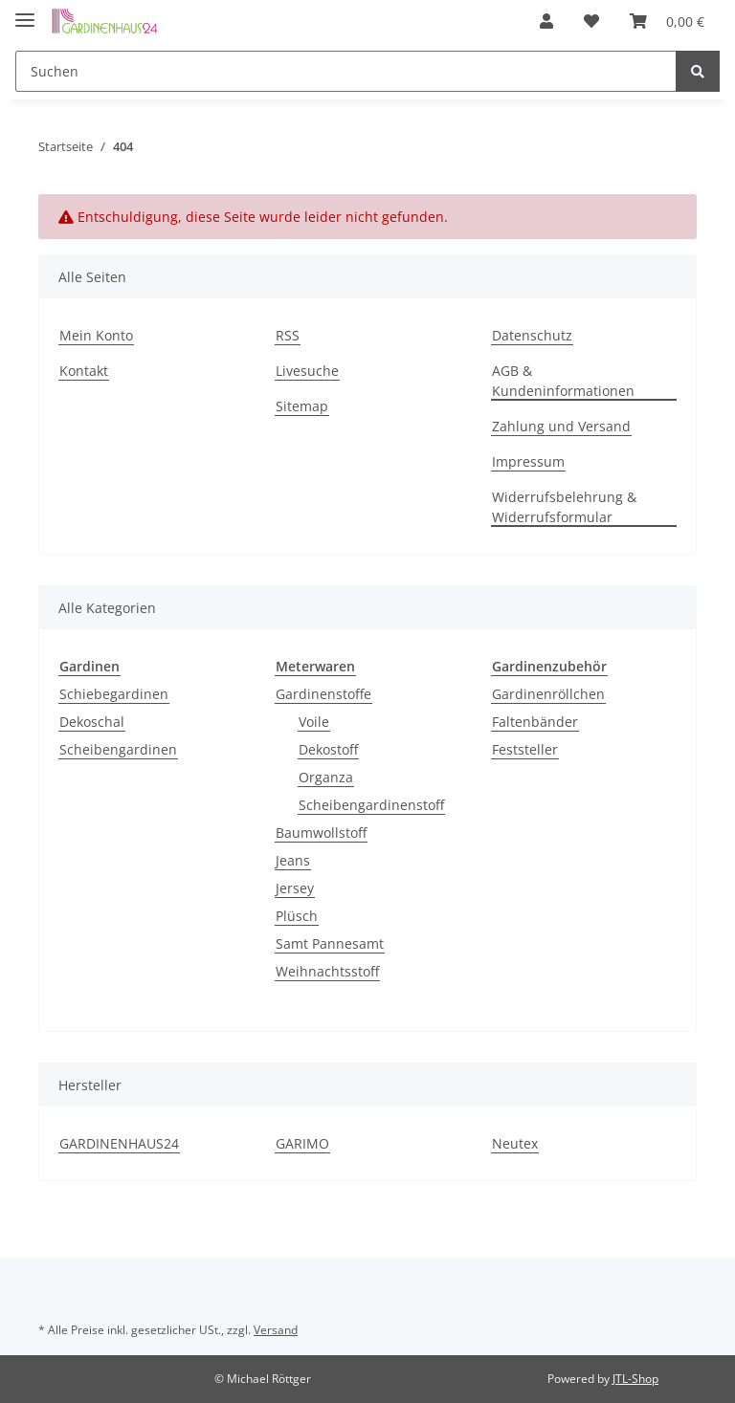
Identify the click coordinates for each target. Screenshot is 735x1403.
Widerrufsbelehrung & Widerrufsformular (564, 507)
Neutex (515, 1143)
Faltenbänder (535, 721)
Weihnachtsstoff (327, 971)
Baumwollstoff (321, 832)
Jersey (295, 888)
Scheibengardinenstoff (371, 805)
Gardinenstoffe (323, 694)
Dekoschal (91, 721)
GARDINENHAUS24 (119, 1143)
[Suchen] (348, 71)
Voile (314, 721)
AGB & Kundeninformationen (563, 381)
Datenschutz (532, 335)
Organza (326, 777)
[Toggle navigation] (24, 12)
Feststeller (525, 749)
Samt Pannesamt (330, 943)
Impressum (528, 461)
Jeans (293, 860)
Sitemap (302, 406)
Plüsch (297, 916)
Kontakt (83, 371)
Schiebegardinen (113, 694)
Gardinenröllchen (548, 694)
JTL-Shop (635, 1378)
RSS (288, 335)
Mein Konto (96, 335)
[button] (571, 21)
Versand (276, 1330)
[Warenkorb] (673, 21)
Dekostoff (328, 749)
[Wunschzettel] (608, 21)
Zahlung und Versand (561, 426)
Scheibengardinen (118, 749)
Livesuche (307, 371)
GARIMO (302, 1143)
